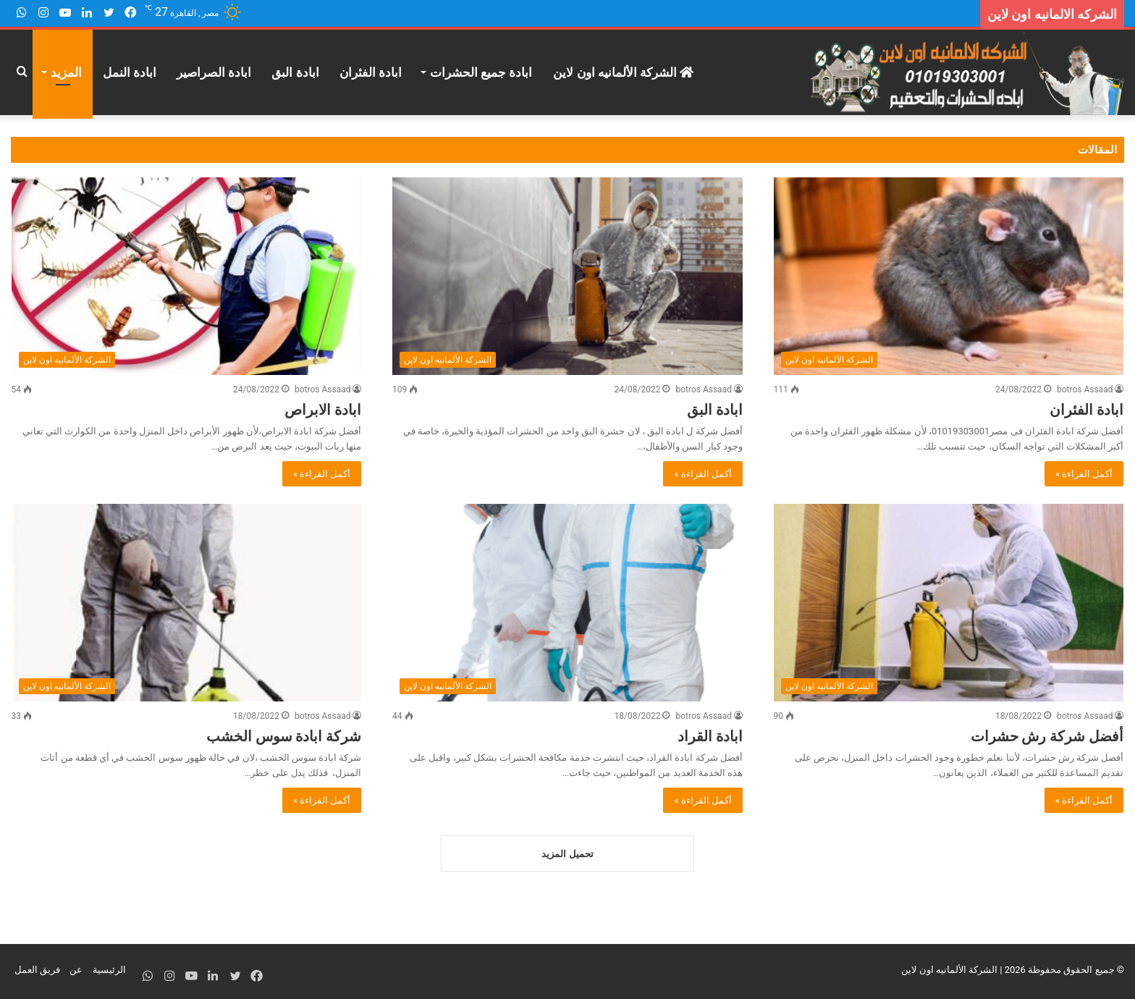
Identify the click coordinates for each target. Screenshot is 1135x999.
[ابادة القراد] (567, 602)
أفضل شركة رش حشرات (1047, 736)
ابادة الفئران (370, 72)
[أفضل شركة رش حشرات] (949, 602)
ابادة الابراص (322, 409)
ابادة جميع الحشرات (481, 72)
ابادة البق (294, 72)
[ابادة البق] (567, 276)
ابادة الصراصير (214, 72)
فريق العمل (37, 972)
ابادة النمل (129, 72)
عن (76, 972)
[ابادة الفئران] (949, 276)
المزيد (66, 72)
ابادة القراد (710, 736)
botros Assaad (1085, 389)
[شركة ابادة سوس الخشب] (187, 602)
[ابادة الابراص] (187, 276)
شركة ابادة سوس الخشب (284, 736)
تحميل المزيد (567, 856)
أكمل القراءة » (1084, 473)
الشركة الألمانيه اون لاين (623, 72)
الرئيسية (109, 972)
